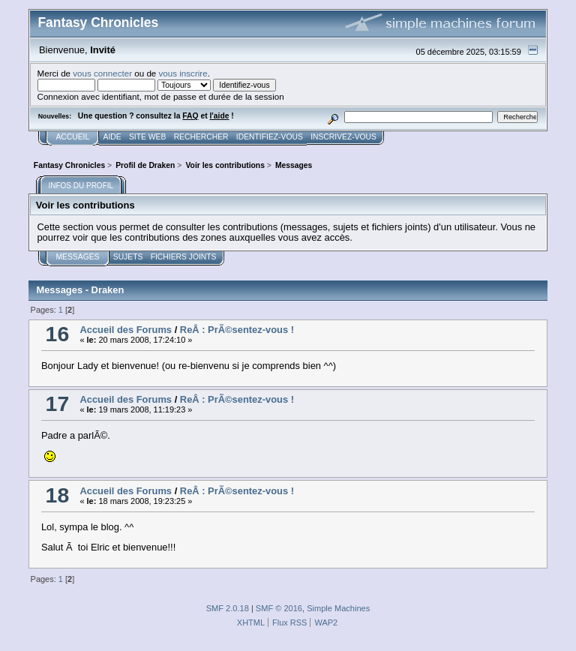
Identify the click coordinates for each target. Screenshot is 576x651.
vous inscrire (183, 73)
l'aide (219, 116)
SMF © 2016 (279, 608)
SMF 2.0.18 (227, 608)
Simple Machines (338, 608)
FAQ (190, 116)
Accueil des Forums (126, 329)
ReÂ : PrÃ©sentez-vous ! (237, 329)
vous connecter (102, 73)
